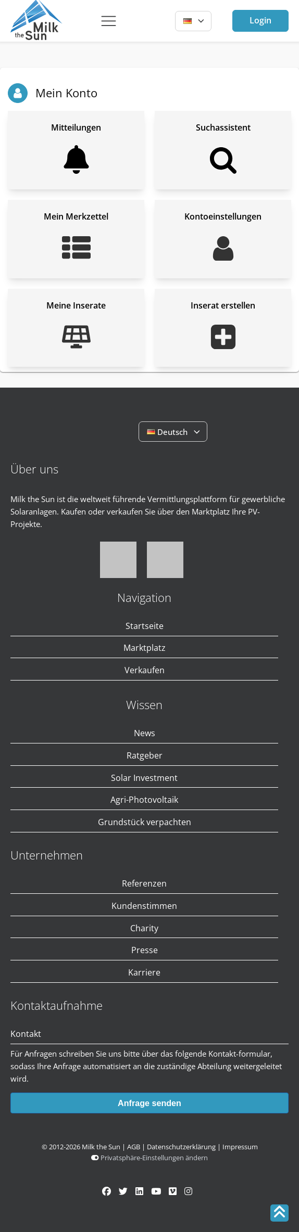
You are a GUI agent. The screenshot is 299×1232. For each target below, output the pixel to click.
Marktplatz (144, 647)
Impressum (240, 1147)
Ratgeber (145, 755)
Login (260, 20)
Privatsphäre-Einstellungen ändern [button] (154, 1157)
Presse (144, 950)
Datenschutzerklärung (181, 1147)
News (144, 733)
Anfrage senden (149, 1103)
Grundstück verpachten (144, 822)
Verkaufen (144, 670)
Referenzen (144, 883)
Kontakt (25, 1034)
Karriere (144, 972)
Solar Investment (144, 778)
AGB (133, 1147)
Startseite (145, 626)
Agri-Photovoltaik (144, 799)
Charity (144, 928)
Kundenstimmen (144, 906)
